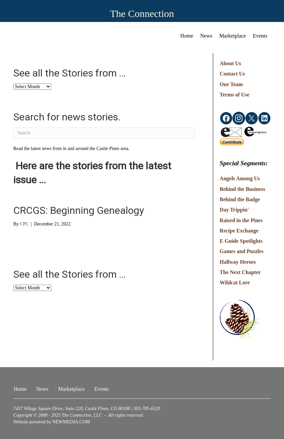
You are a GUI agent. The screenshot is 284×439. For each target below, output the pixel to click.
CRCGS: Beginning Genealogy (78, 210)
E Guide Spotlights (241, 241)
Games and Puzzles (242, 251)
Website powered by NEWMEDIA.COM (51, 421)
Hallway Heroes (238, 262)
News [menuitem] (206, 36)
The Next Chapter (240, 272)
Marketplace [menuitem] (232, 36)
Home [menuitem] (186, 36)
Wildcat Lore (235, 282)
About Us (230, 63)
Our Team (231, 84)
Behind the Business (242, 189)
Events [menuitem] (260, 36)
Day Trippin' (234, 210)
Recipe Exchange (239, 230)
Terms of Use (234, 94)
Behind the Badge (240, 199)
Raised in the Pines (241, 220)
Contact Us (232, 73)
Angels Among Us (240, 178)
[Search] (104, 133)
